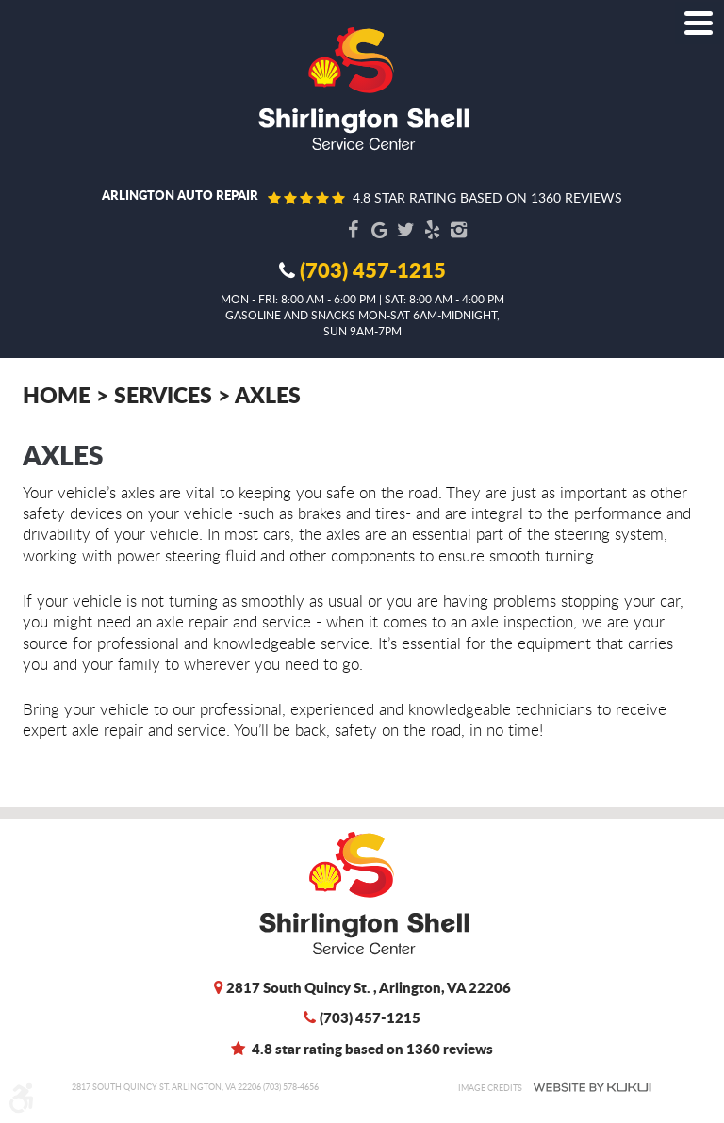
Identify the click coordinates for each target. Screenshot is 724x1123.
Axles (268, 394)
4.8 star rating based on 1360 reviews (487, 197)
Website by (592, 1088)
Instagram (458, 229)
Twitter (405, 229)
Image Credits (490, 1088)
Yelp (431, 229)
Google (378, 229)
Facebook (352, 229)
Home (56, 394)
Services (163, 394)
